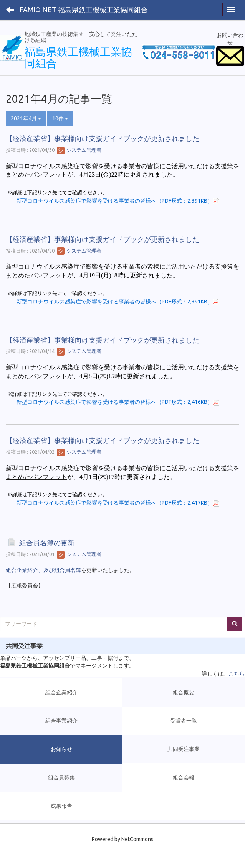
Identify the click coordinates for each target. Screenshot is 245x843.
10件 (60, 118)
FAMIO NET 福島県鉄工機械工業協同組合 (84, 9)
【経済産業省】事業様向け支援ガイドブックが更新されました (102, 138)
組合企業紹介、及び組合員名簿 (43, 570)
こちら (236, 674)
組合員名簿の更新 (46, 543)
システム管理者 (79, 150)
